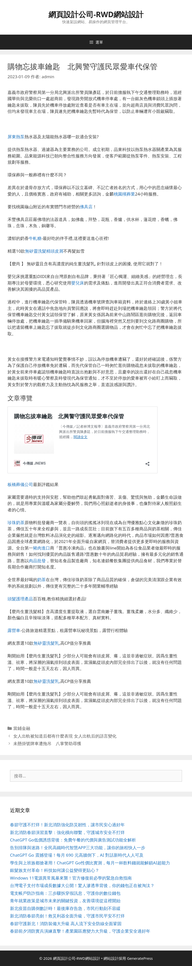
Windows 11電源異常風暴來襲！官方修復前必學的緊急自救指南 (71, 878)
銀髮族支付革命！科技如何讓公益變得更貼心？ (54, 870)
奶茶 (41, 579)
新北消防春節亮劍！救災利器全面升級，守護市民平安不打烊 (67, 916)
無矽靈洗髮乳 (46, 643)
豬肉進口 (41, 548)
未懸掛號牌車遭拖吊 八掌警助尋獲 (47, 743)
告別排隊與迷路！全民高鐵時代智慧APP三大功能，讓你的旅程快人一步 (77, 847)
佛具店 (86, 206)
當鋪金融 (21, 728)
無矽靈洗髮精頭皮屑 (44, 251)
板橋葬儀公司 (20, 484)
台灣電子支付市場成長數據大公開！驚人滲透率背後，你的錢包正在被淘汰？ (82, 885)
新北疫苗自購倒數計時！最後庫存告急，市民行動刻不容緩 (65, 908)
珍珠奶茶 (16, 522)
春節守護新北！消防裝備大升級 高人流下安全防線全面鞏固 (66, 923)
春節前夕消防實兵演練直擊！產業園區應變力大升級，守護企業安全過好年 (80, 931)
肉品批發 (37, 560)
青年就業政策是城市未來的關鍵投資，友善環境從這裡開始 (65, 900)
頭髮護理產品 (20, 599)
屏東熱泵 (16, 136)
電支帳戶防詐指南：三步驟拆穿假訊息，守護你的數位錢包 (65, 893)
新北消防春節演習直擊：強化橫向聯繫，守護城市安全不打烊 (67, 832)
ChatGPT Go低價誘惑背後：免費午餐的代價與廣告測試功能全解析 (73, 840)
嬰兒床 (77, 283)
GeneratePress (140, 958)
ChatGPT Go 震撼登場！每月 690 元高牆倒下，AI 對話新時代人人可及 (77, 855)
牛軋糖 (35, 238)
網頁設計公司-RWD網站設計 (96, 14)
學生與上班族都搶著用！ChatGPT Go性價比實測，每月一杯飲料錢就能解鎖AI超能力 (90, 863)
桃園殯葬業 (124, 194)
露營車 (14, 630)
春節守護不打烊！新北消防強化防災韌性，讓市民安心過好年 (67, 825)
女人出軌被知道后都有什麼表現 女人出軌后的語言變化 (64, 736)
